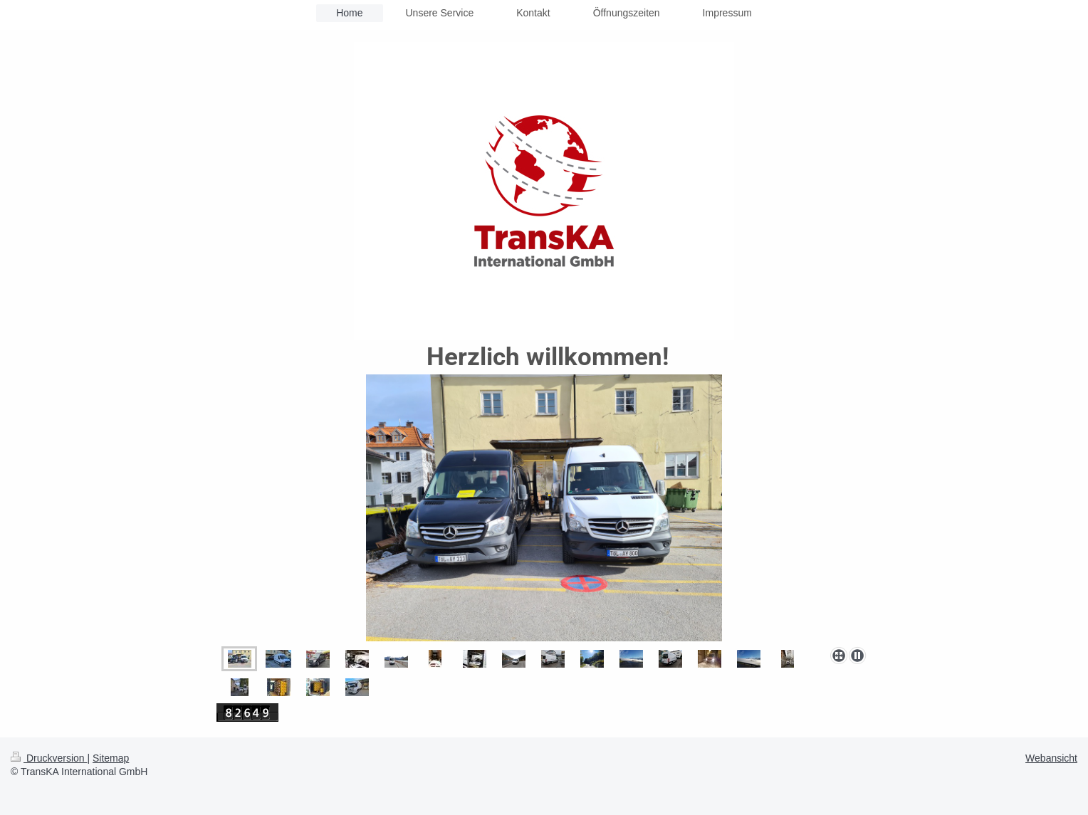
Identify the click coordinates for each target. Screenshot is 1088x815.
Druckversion (49, 758)
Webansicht (1051, 758)
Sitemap (111, 758)
